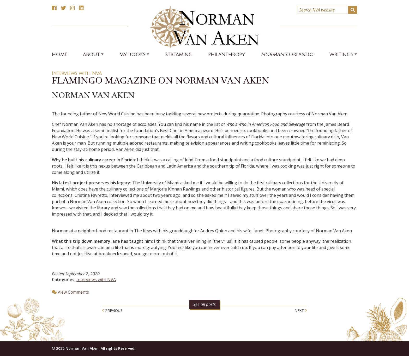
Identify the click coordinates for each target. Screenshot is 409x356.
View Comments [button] (73, 292)
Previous (112, 310)
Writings (341, 54)
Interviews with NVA (77, 73)
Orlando (287, 54)
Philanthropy (226, 54)
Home (59, 54)
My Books (132, 54)
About (91, 54)
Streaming (179, 54)
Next (300, 310)
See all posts (204, 304)
